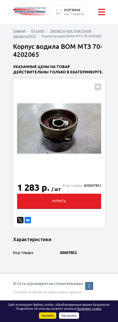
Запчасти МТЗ (24, 36)
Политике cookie (89, 308)
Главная (19, 31)
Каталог (38, 31)
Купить (59, 201)
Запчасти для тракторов (70, 31)
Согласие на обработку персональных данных (47, 292)
